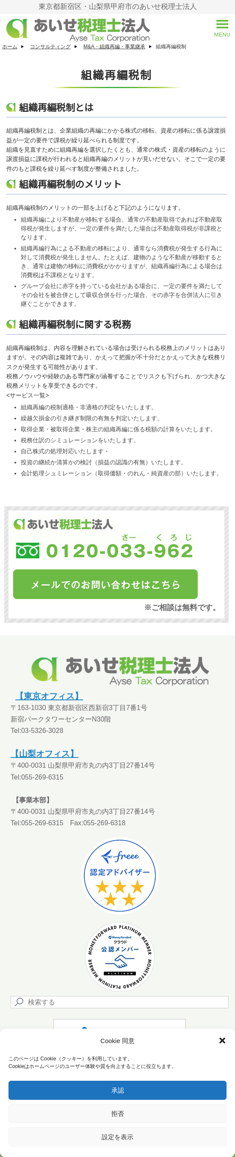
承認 (117, 1090)
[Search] (120, 1002)
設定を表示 (117, 1136)
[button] (222, 1040)
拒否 (117, 1113)
